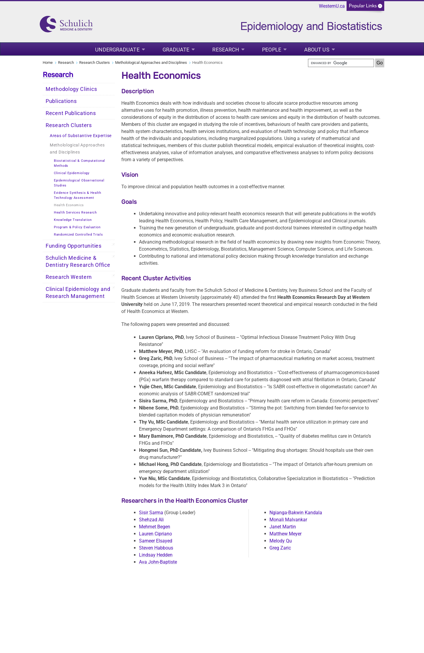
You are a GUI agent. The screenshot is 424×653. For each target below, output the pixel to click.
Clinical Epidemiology (72, 173)
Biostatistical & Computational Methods (79, 163)
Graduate (176, 49)
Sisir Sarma (151, 512)
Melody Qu (280, 541)
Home (48, 62)
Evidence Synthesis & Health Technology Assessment (77, 195)
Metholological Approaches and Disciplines (151, 62)
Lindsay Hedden (156, 555)
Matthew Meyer (285, 534)
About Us (316, 49)
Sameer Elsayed (155, 541)
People (271, 49)
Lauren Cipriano (155, 534)
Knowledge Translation (73, 220)
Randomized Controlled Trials (78, 234)
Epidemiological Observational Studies (79, 183)
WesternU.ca (332, 6)
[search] (341, 63)
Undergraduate (117, 49)
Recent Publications (71, 113)
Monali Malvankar (288, 519)
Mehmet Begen (154, 526)
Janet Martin (282, 526)
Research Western (69, 277)
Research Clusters (94, 62)
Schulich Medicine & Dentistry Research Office (78, 261)
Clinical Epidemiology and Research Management (78, 292)
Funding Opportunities (74, 246)
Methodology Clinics (71, 89)
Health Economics (69, 205)
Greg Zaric (280, 548)
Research (225, 49)
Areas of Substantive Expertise (81, 135)
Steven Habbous (156, 548)
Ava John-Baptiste (158, 562)
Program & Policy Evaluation (77, 227)
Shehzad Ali (151, 519)
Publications (61, 101)
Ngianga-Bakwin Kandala (295, 512)
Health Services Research (75, 212)
